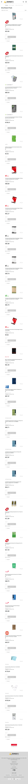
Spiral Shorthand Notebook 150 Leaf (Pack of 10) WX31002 (14, 695)
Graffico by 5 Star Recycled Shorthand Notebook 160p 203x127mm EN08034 (13, 147)
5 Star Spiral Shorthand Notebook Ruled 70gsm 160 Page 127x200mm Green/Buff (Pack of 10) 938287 (14, 299)
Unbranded (7, 664)
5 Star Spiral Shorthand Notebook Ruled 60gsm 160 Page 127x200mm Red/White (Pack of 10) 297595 (14, 179)
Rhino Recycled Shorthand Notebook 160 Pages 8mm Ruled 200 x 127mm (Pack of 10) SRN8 (13, 636)
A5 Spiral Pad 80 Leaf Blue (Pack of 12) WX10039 (12, 666)
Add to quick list (7, 38)
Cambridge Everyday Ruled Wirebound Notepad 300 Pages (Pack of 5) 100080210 (13, 452)
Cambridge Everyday (8, 449)
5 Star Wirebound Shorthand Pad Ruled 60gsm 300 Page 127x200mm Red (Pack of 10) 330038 (13, 209)
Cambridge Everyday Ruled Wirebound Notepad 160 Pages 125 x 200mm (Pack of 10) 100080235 (13, 482)
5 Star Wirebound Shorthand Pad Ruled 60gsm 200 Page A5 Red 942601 (13, 330)
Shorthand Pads (11, 29)
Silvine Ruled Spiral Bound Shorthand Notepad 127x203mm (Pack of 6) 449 (12, 606)
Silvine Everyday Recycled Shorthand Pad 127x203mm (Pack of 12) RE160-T (13, 575)
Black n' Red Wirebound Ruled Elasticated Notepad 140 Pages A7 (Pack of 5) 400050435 (13, 360)
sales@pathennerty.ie (14, 768)
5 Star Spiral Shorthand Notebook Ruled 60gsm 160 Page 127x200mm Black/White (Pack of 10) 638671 (14, 239)
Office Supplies (11, 5)
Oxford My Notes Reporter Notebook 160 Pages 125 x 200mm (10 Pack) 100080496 (13, 390)
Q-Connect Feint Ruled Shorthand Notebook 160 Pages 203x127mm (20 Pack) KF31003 (13, 117)
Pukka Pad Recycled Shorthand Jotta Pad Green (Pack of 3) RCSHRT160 (14, 56)
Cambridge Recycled (8, 418)
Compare (7, 41)
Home (6, 5)
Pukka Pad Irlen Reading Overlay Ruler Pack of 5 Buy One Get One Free (14, 512)
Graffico (6, 144)
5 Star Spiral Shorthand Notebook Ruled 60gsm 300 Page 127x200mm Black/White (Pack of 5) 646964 (14, 269)
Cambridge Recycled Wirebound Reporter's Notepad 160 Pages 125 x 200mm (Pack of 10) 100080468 (14, 421)
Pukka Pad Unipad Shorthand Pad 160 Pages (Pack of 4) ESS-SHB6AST (13, 543)
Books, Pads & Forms (19, 5)
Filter (25, 10)
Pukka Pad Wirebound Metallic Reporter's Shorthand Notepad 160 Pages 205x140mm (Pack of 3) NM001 (13, 25)
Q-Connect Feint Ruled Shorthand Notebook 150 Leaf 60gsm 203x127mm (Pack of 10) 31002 (13, 87)
